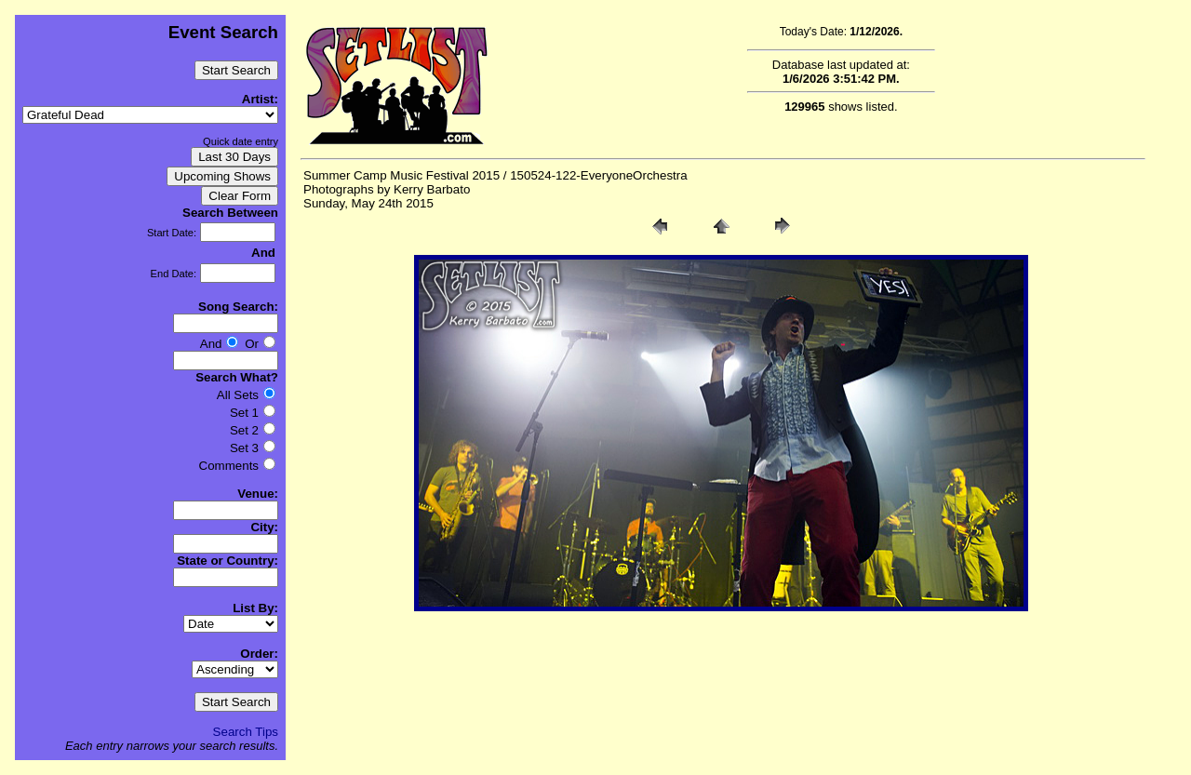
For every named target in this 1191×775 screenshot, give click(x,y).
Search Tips (245, 732)
